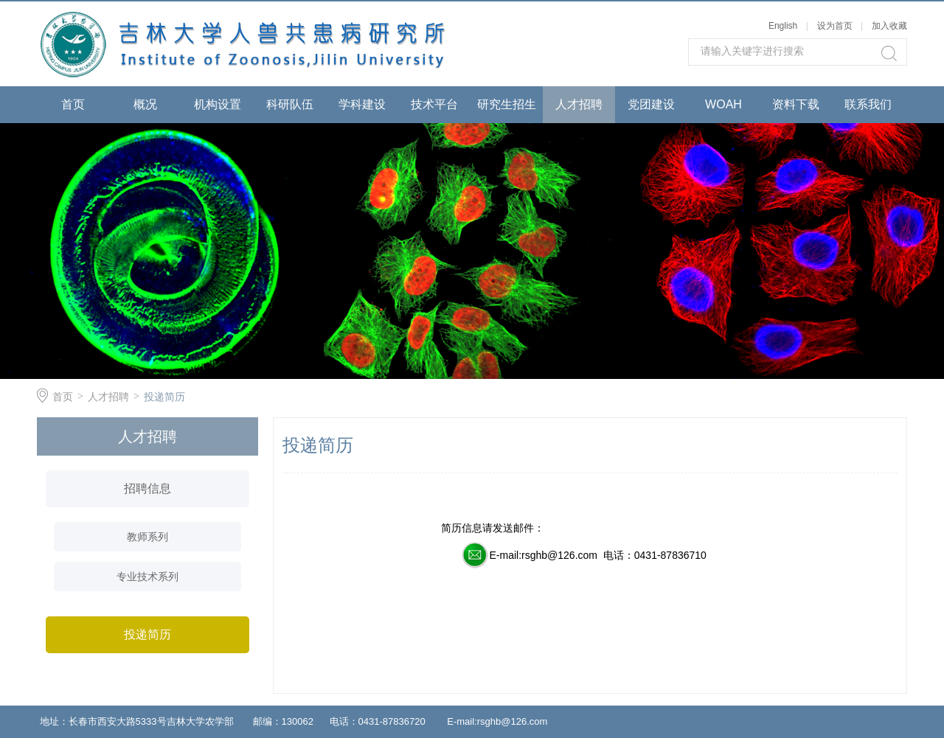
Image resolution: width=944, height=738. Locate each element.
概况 (145, 104)
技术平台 (434, 104)
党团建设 (651, 104)
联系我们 (868, 104)
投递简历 (164, 397)
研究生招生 (506, 104)
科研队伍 (289, 104)
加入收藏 (889, 26)
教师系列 (147, 537)
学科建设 (362, 104)
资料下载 (795, 104)
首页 (73, 104)
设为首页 (835, 26)
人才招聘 (579, 104)
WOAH (723, 104)
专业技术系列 (147, 576)
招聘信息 (147, 488)
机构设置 (217, 104)
